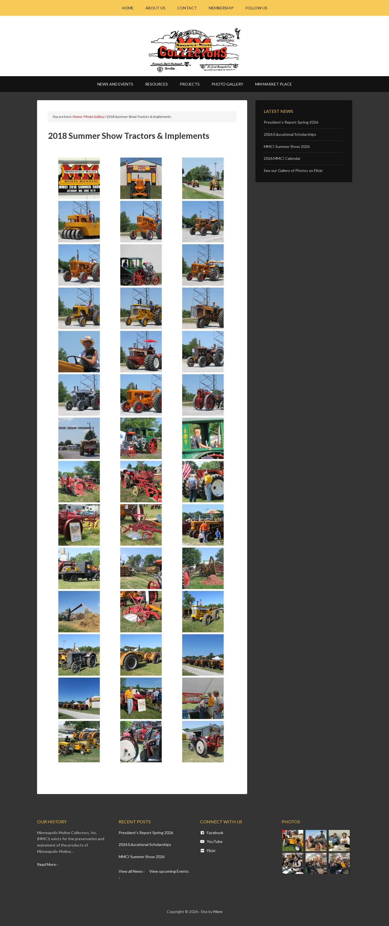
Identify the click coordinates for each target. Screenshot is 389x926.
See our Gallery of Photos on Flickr (293, 170)
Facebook (211, 832)
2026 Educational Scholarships (290, 134)
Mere (218, 911)
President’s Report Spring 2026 (291, 122)
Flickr (208, 850)
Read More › (47, 864)
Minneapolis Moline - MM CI (194, 50)
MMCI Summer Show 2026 (287, 146)
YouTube (211, 841)
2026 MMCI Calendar (282, 158)
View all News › (132, 871)
